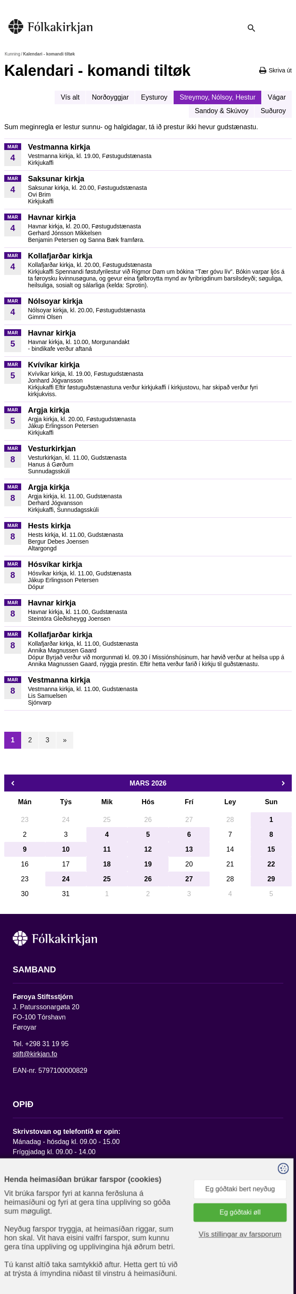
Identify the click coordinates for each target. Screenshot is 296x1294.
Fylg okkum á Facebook (49, 1211)
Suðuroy (273, 110)
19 (148, 864)
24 (66, 879)
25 (107, 879)
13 (189, 849)
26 (148, 879)
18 (107, 864)
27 (189, 879)
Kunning (12, 54)
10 (66, 849)
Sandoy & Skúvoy (221, 110)
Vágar (277, 97)
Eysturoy (154, 97)
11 (107, 849)
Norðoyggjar (110, 97)
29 (271, 879)
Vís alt (70, 97)
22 (271, 864)
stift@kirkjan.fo (35, 1054)
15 (271, 849)
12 (148, 849)
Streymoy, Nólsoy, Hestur (217, 97)
